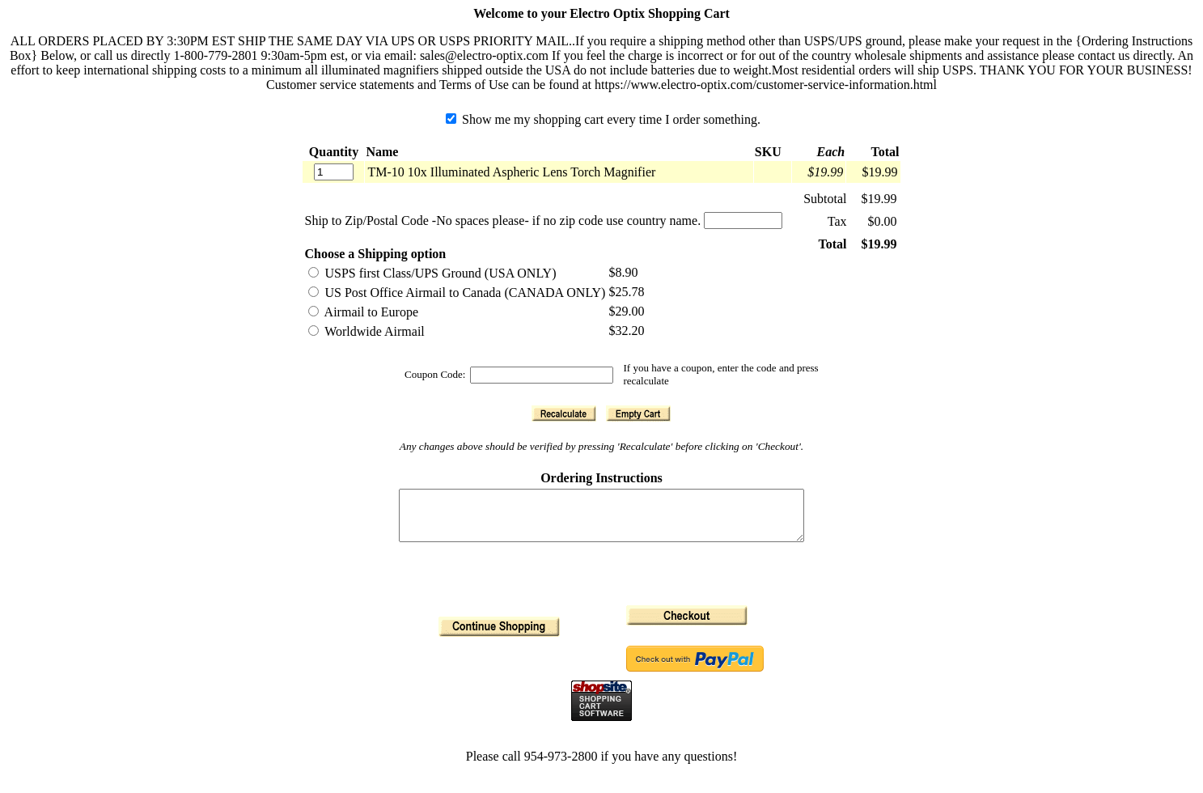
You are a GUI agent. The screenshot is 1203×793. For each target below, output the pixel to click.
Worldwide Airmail (366, 331)
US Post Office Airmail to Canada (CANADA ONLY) (456, 292)
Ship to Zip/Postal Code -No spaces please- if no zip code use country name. (502, 220)
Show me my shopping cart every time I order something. (603, 119)
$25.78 (626, 292)
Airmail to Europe (363, 312)
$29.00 (626, 311)
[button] (564, 413)
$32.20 (626, 330)
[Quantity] (334, 171)
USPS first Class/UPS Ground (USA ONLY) (432, 273)
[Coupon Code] (541, 375)
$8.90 (623, 272)
